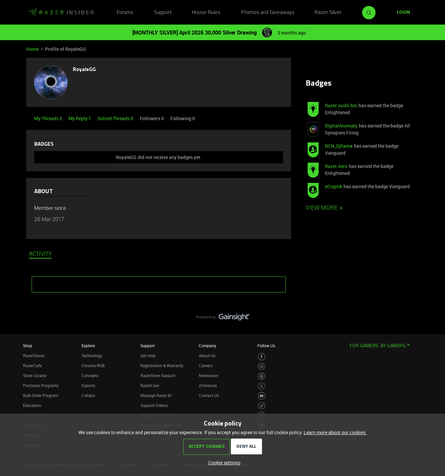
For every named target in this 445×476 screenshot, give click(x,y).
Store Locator (35, 375)
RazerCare (149, 385)
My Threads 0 (48, 118)
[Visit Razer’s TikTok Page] (261, 406)
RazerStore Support (157, 375)
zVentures (208, 385)
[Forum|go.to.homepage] (61, 12)
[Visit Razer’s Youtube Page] (261, 396)
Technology (91, 355)
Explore (88, 345)
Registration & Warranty (161, 365)
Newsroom (208, 375)
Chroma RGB (93, 365)
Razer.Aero (336, 166)
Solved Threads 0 (115, 118)
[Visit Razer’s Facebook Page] (261, 357)
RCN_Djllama (339, 146)
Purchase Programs (41, 385)
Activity (40, 254)
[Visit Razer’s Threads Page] (261, 376)
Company (207, 345)
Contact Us (209, 395)
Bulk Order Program (40, 395)
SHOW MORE (158, 282)
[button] (403, 12)
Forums (125, 12)
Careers (206, 365)
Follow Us (266, 345)
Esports (88, 385)
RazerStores (34, 355)
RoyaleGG (84, 69)
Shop (27, 345)
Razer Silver (328, 12)
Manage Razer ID (155, 395)
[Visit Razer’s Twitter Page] (261, 386)
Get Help (148, 355)
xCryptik (333, 186)
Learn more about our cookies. (335, 432)
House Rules (206, 12)
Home (32, 49)
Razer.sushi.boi (341, 105)
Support (163, 12)
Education (32, 405)
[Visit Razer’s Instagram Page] (261, 366)
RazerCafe (32, 365)
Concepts (89, 375)
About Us (207, 355)
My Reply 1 (80, 118)
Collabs (88, 395)
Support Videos (154, 405)
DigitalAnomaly (341, 125)
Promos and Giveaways (267, 12)
